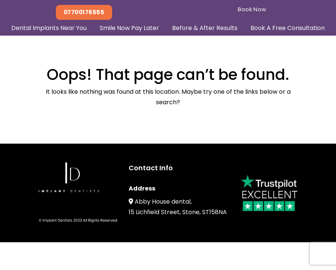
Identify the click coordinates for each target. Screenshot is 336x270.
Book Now (252, 9)
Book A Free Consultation (287, 28)
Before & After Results (204, 28)
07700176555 (84, 12)
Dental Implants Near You (49, 28)
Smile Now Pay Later (129, 28)
